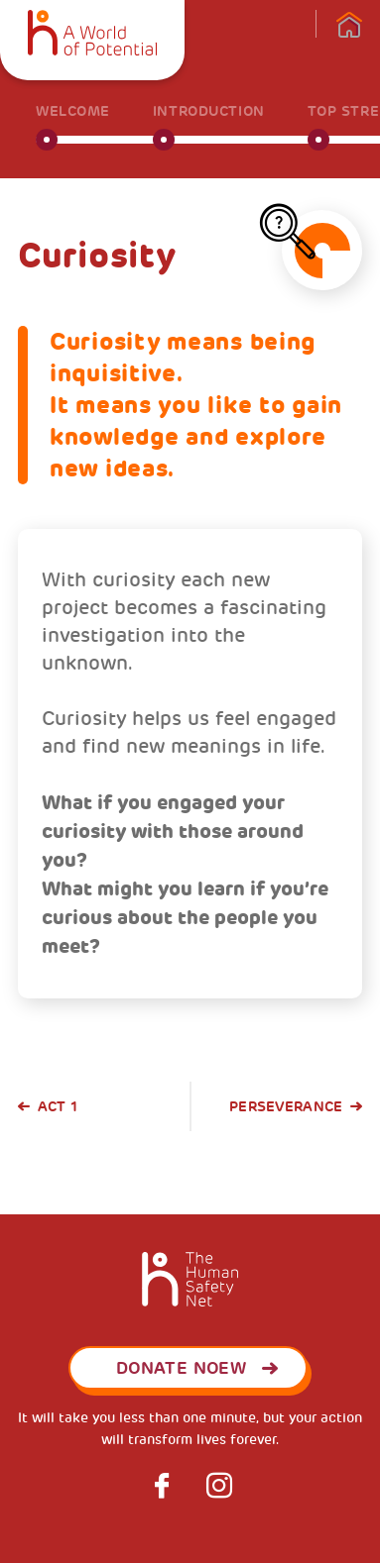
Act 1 (57, 1106)
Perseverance (285, 1106)
